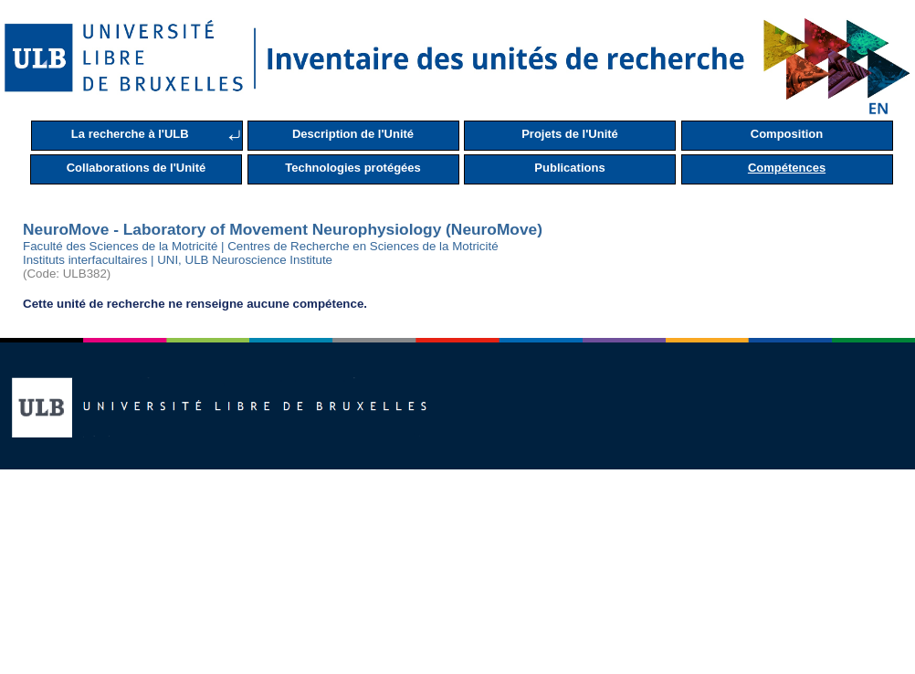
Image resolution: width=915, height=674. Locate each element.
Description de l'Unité (353, 134)
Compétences (787, 167)
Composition (787, 134)
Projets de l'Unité (569, 134)
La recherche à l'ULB (130, 134)
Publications (569, 167)
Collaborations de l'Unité (136, 167)
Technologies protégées (353, 167)
